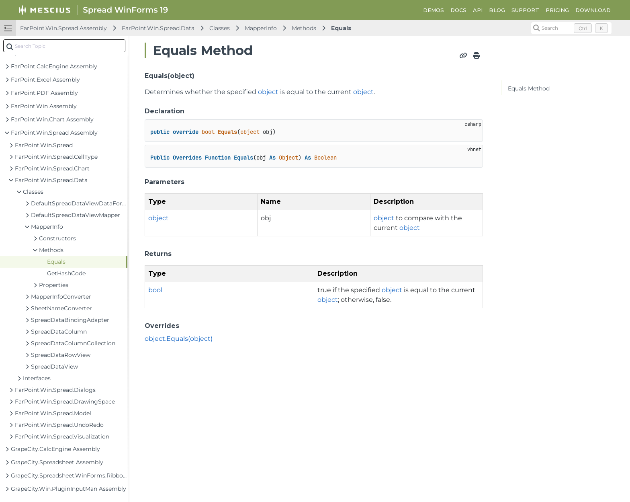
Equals (341, 28)
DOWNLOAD (593, 10)
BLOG (497, 10)
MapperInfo (261, 28)
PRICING (557, 10)
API (478, 10)
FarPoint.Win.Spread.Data (158, 28)
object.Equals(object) (179, 338)
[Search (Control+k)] (571, 28)
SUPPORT (525, 10)
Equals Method (529, 88)
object (268, 92)
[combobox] (64, 45)
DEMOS (433, 10)
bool (155, 290)
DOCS (458, 10)
